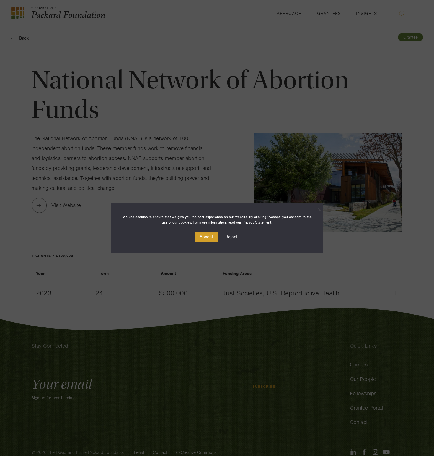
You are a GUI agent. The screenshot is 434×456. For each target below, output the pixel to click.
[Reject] (316, 210)
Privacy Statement (256, 222)
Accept (206, 237)
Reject (231, 237)
